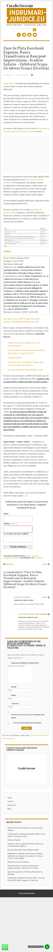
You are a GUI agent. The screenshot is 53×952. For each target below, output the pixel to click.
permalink (38, 558)
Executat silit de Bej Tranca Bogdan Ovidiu (25, 370)
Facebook (19, 35)
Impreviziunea (9, 83)
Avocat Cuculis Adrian (22, 75)
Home (9, 798)
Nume (5, 514)
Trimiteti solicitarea (18, 547)
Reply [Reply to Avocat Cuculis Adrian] (45, 614)
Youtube (29, 35)
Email (35, 35)
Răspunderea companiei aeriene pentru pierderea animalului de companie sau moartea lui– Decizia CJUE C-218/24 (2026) (25, 855)
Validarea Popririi (15, 358)
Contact (10, 801)
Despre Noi (11, 805)
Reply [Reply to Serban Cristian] (45, 597)
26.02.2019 (8, 258)
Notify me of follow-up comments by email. (28, 716)
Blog (9, 809)
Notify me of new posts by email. (27, 723)
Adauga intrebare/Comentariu (25, 663)
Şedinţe (7, 251)
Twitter (24, 35)
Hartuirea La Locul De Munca (18, 862)
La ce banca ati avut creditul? (16, 534)
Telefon (10, 524)
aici (26, 496)
